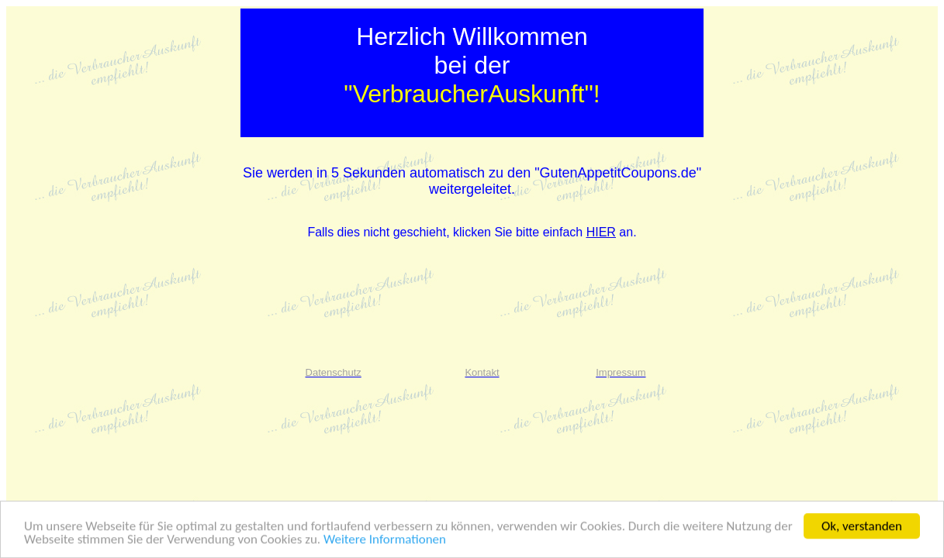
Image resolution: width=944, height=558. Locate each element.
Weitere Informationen (384, 540)
